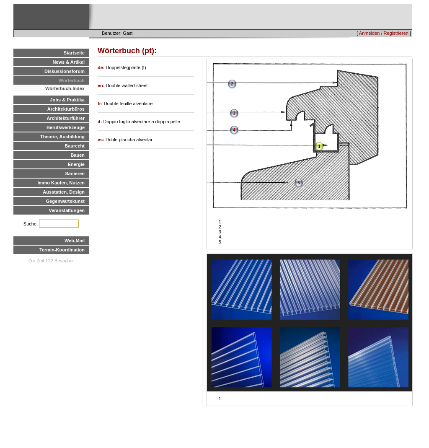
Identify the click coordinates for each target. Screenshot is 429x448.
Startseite (74, 52)
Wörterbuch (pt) (126, 51)
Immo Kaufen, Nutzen (61, 182)
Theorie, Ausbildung (62, 136)
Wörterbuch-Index (65, 88)
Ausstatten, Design (64, 191)
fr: (101, 103)
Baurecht (75, 145)
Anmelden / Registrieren (383, 33)
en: (102, 85)
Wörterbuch (72, 80)
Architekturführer (66, 118)
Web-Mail (75, 240)
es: (102, 139)
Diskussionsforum (64, 71)
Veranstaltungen (67, 210)
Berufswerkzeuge (66, 127)
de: (102, 67)
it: (100, 121)
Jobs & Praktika (67, 99)
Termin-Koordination (62, 249)
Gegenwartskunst (65, 201)
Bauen (77, 155)
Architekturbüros (66, 108)
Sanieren (75, 173)
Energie (76, 164)
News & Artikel (68, 62)
